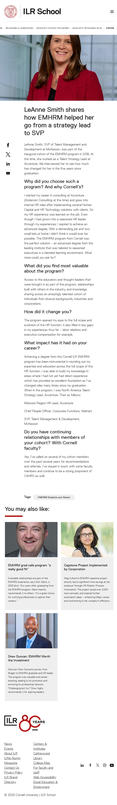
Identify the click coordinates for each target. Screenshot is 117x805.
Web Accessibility (44, 777)
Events (8, 749)
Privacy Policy (13, 772)
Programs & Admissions (19, 28)
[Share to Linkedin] (8, 164)
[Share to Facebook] (8, 145)
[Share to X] (8, 154)
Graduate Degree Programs (52, 28)
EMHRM (110, 28)
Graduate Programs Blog (87, 28)
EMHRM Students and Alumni (54, 497)
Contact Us (11, 768)
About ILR (10, 753)
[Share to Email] (8, 173)
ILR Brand (10, 777)
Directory (10, 782)
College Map (41, 763)
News (8, 744)
